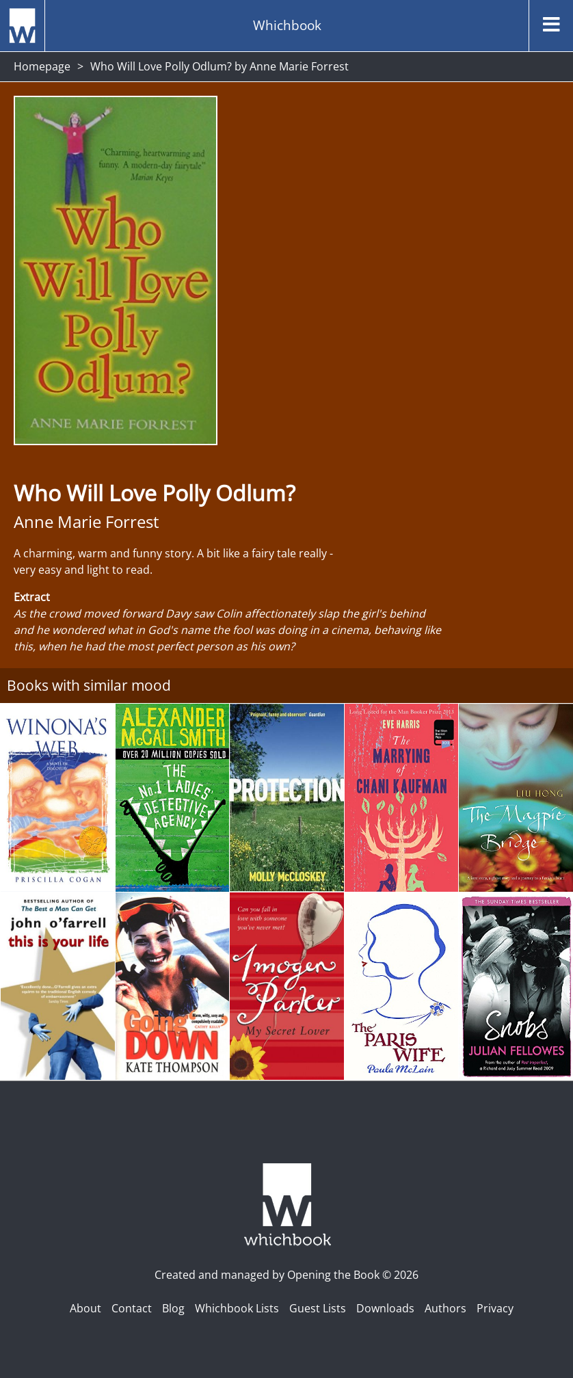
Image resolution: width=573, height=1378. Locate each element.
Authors (445, 1308)
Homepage (42, 66)
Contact (131, 1308)
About (85, 1308)
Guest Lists (317, 1308)
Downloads (385, 1308)
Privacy (495, 1308)
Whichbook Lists (237, 1308)
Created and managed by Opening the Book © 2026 (286, 1274)
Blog (173, 1308)
